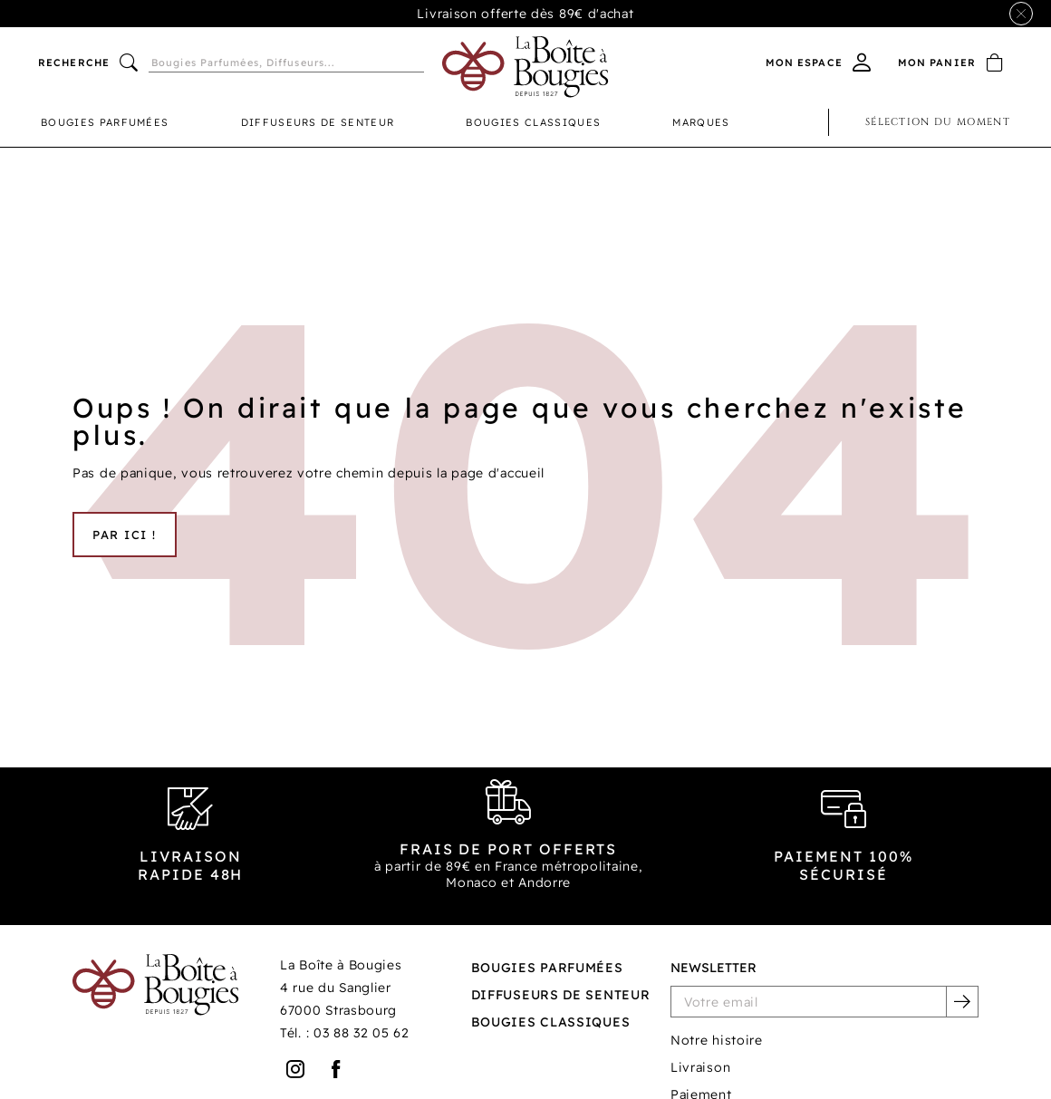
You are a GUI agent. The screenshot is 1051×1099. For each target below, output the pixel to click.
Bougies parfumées (105, 122)
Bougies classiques (533, 122)
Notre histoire (716, 1040)
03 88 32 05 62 (361, 1033)
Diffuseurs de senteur (318, 122)
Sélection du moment (937, 122)
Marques (700, 122)
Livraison (700, 1067)
